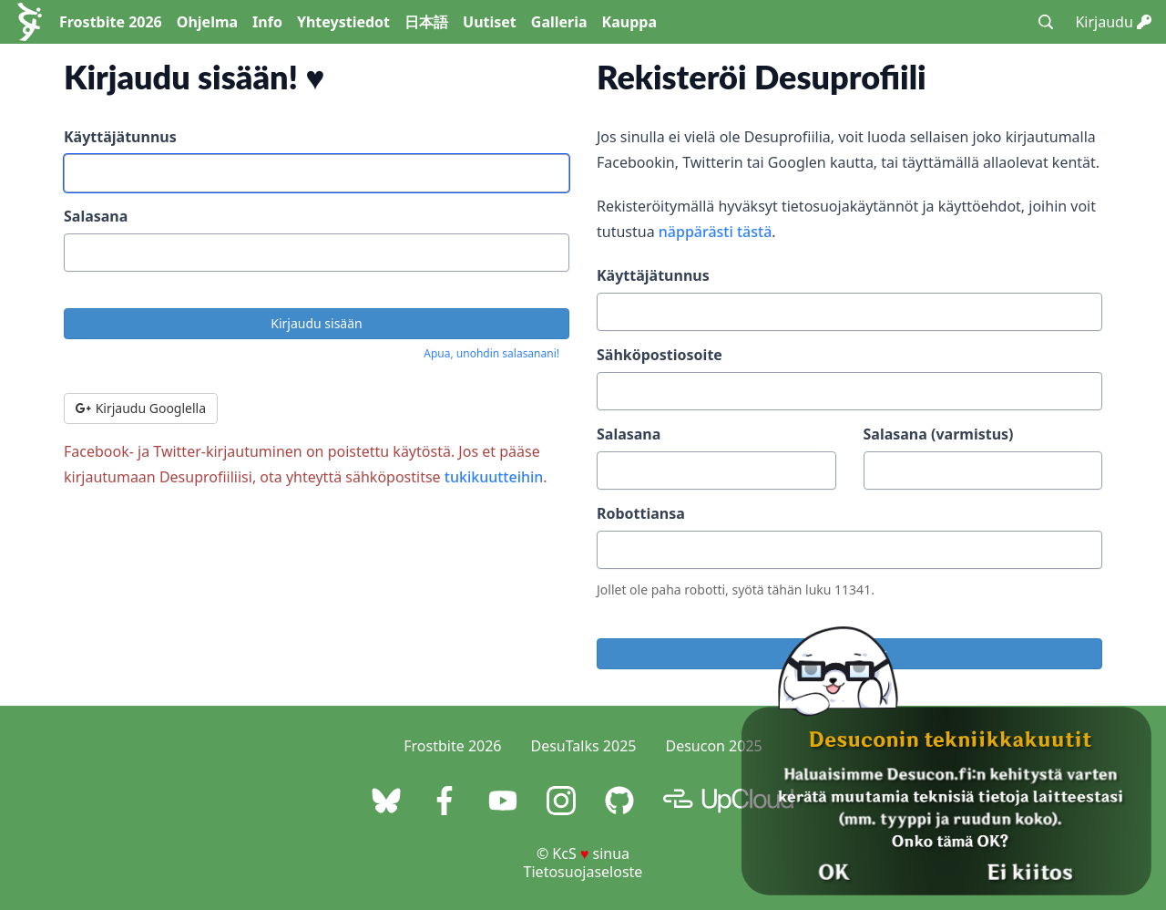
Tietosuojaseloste (583, 872)
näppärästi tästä (715, 232)
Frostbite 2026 (110, 22)
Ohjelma (207, 22)
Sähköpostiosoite (659, 355)
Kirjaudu (1113, 22)
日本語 (426, 22)
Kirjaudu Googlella (141, 408)
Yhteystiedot (343, 22)
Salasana (96, 216)
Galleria (559, 22)
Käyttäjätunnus (120, 137)
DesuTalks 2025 (584, 746)
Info (267, 22)
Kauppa (629, 22)
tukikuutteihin (494, 477)
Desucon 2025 (713, 746)
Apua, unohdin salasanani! (491, 353)
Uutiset (490, 22)
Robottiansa (641, 513)
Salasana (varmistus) (939, 434)
